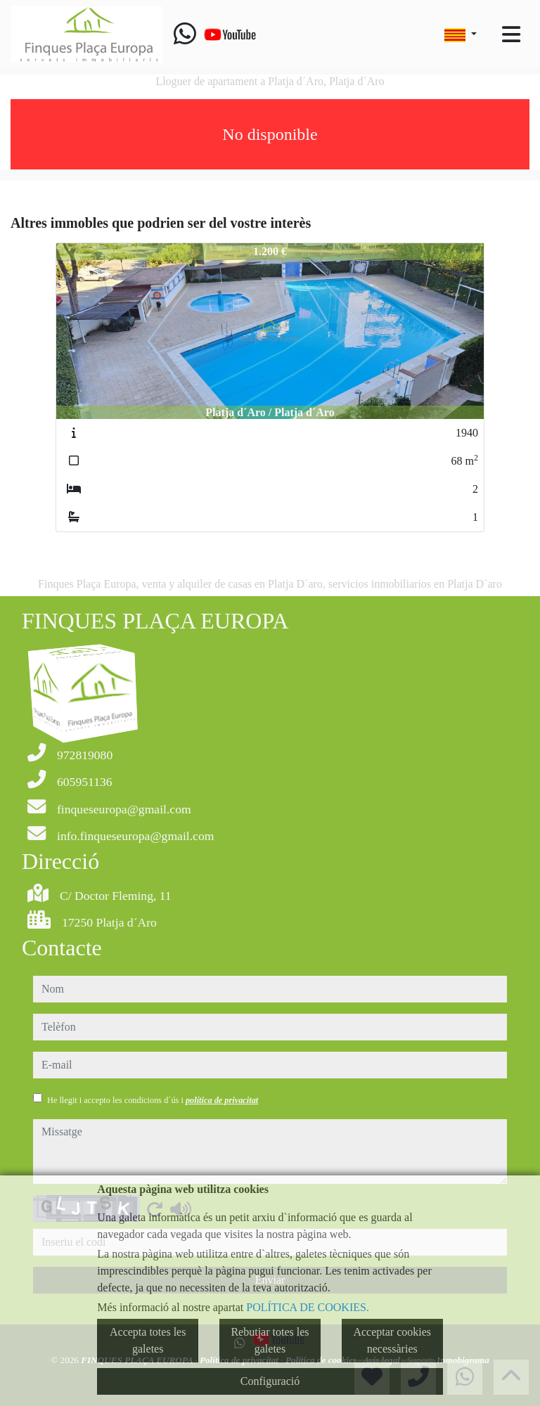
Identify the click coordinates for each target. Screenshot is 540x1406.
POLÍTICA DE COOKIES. (307, 1307)
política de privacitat (222, 1100)
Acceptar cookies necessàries (392, 1340)
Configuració (270, 1381)
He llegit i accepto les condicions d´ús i (152, 1100)
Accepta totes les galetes (148, 1340)
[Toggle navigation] (511, 34)
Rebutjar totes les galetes (270, 1340)
